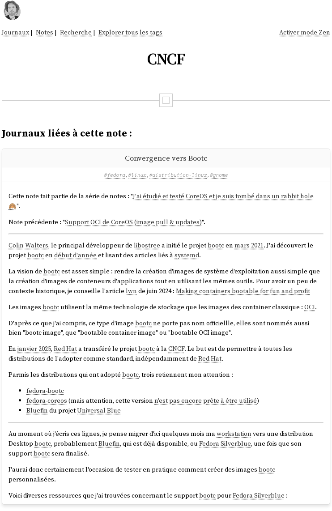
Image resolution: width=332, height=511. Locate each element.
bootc (216, 245)
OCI (309, 306)
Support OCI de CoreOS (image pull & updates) (133, 221)
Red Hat (65, 348)
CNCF (176, 348)
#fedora (114, 174)
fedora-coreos (46, 400)
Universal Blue (99, 410)
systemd (187, 255)
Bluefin (37, 410)
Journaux (15, 32)
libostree (147, 245)
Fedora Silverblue (225, 443)
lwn (131, 290)
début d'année (75, 255)
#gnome (219, 174)
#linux (137, 174)
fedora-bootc (45, 390)
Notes (44, 32)
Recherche (76, 32)
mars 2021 (249, 245)
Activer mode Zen (304, 32)
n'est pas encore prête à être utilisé (205, 400)
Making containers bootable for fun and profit (243, 290)
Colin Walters (28, 245)
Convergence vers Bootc (166, 158)
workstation (234, 433)
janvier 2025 (34, 348)
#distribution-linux (178, 174)
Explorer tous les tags (130, 32)
